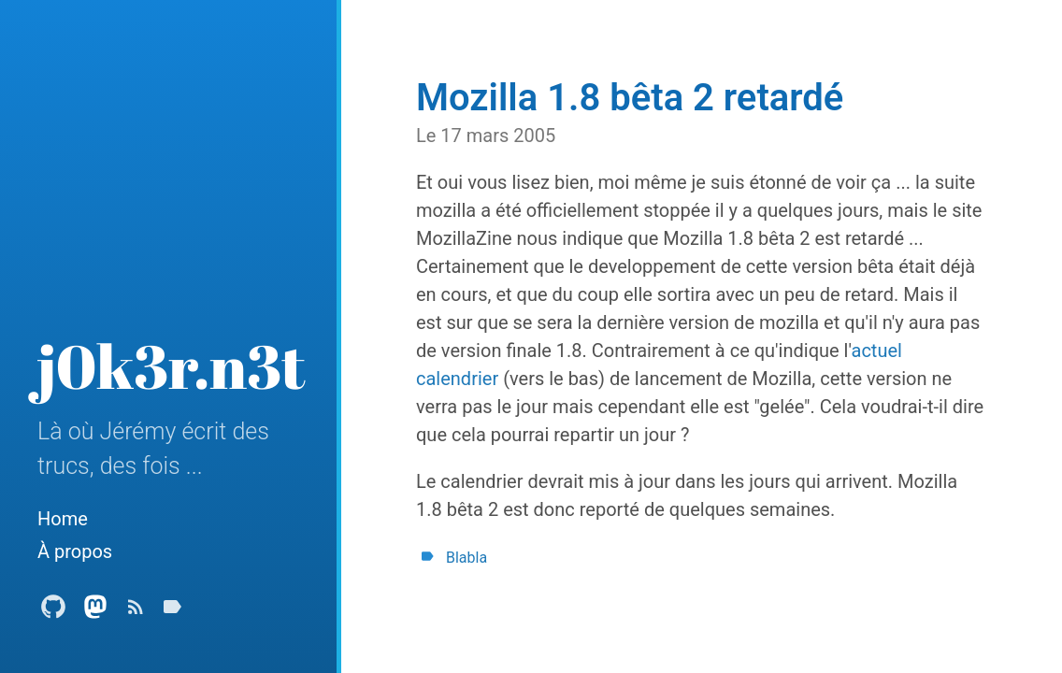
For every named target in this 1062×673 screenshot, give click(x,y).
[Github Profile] (53, 612)
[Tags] (172, 612)
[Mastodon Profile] (95, 612)
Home (62, 519)
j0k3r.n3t (171, 365)
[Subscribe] (135, 612)
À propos (74, 551)
